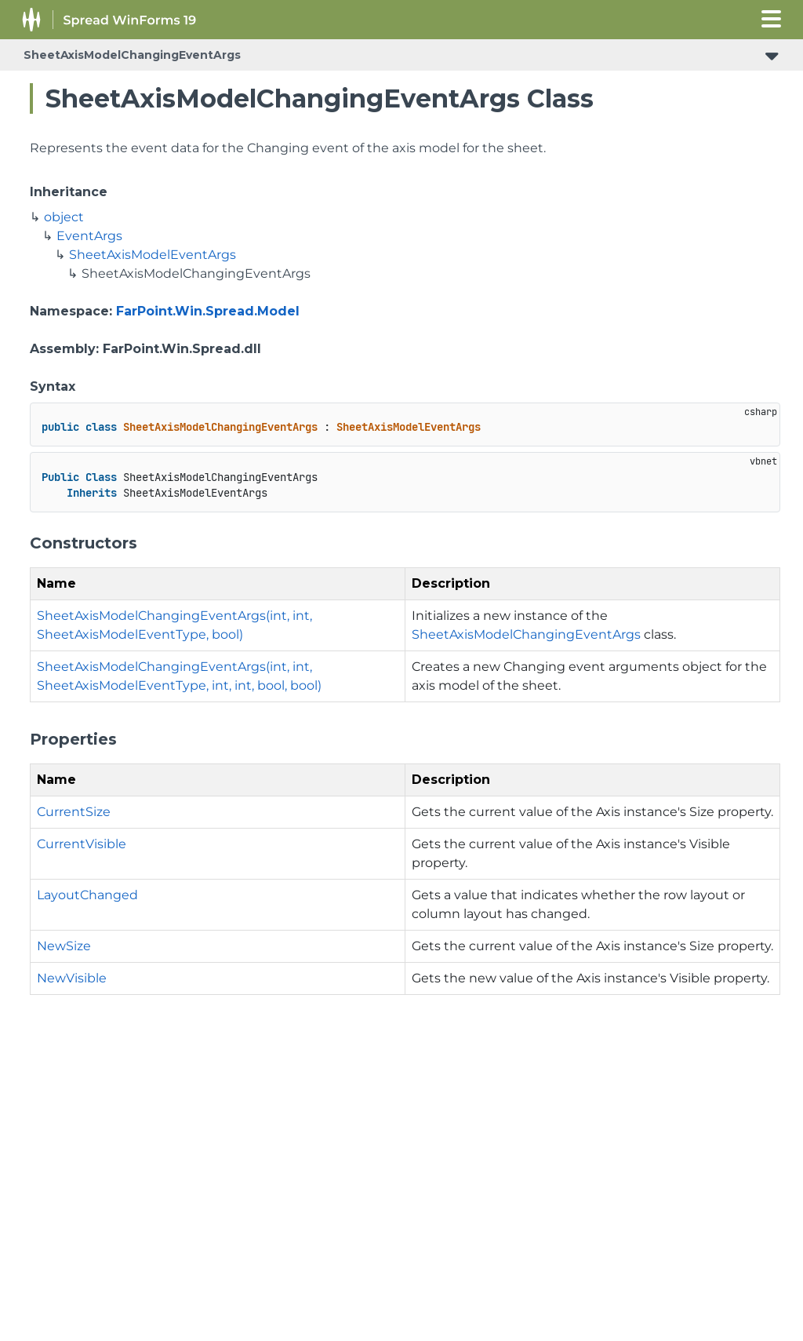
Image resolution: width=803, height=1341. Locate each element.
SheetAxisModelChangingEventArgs (132, 55)
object (64, 217)
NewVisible (72, 978)
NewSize (64, 945)
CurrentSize (74, 811)
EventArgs (89, 235)
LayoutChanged (87, 894)
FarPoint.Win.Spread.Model (208, 311)
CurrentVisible (81, 843)
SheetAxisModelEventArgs (152, 254)
